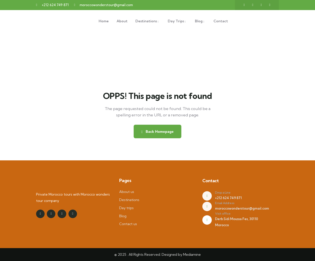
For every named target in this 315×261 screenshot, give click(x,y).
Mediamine (192, 254)
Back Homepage (157, 131)
